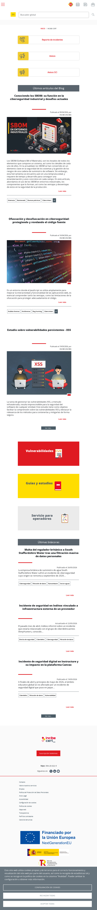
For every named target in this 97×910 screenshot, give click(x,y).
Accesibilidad (23, 799)
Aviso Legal (23, 796)
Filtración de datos (39, 584)
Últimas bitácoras (48, 542)
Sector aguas (65, 584)
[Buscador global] (54, 15)
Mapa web (22, 810)
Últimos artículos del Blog (48, 88)
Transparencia (24, 813)
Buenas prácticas (34, 200)
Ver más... (48, 428)
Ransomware (53, 584)
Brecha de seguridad (26, 639)
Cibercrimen (46, 200)
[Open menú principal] (2, 4)
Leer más (62, 191)
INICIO (43, 29)
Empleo (21, 789)
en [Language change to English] (13, 14)
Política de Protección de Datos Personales (34, 792)
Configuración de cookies (27, 803)
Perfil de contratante (26, 816)
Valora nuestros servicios (28, 786)
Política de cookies (25, 806)
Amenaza (11, 200)
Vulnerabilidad (50, 695)
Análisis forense (13, 311)
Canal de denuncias (25, 820)
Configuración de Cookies (47, 887)
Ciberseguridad (24, 584)
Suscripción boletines (48, 753)
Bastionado (21, 200)
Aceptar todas (47, 904)
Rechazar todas (47, 895)
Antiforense (26, 311)
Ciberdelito (40, 639)
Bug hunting (37, 311)
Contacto (22, 782)
